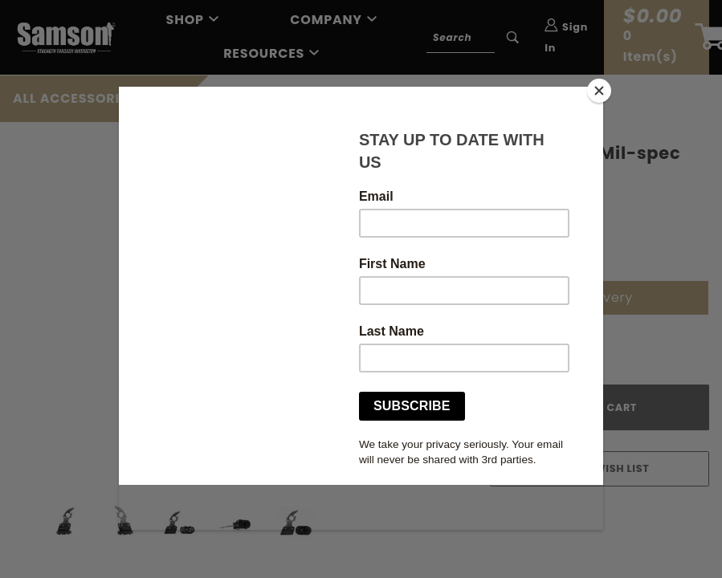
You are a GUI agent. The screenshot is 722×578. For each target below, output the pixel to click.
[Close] (599, 91)
